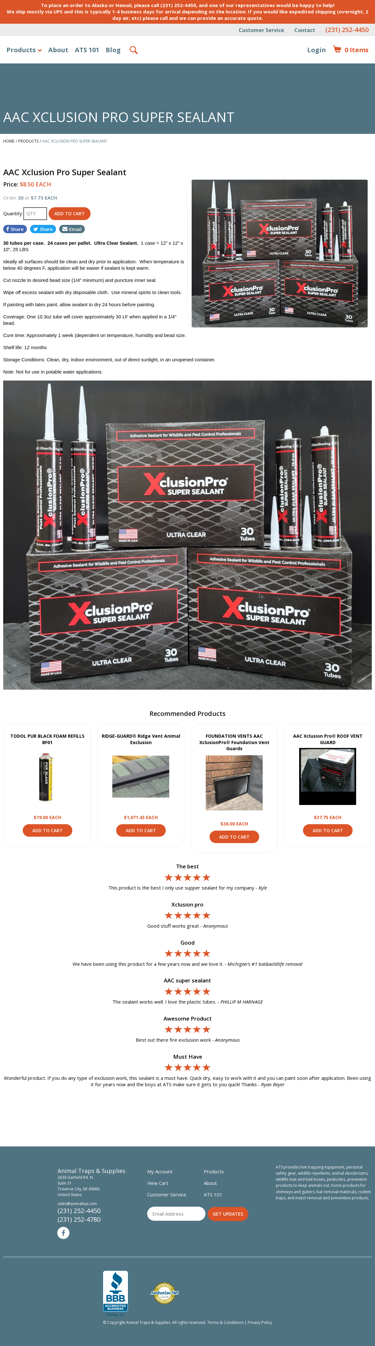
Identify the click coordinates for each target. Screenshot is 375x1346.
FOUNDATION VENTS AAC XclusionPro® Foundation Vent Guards (234, 742)
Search (134, 50)
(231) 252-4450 (347, 29)
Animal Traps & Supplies (187, 65)
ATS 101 (87, 49)
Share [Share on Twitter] (43, 229)
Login (316, 49)
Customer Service (261, 30)
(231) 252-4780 (79, 1219)
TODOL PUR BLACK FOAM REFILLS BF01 (47, 739)
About (58, 49)
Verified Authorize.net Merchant (164, 1293)
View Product (47, 776)
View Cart (157, 1183)
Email (72, 229)
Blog (113, 49)
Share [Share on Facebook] (15, 229)
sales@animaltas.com (77, 1203)
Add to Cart (47, 830)
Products (21, 49)
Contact (304, 30)
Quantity (13, 213)
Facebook (63, 1233)
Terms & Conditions (225, 1322)
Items (350, 50)
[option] (280, 253)
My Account (159, 1171)
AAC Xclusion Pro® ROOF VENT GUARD (328, 739)
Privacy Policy (260, 1322)
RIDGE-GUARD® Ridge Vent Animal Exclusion (141, 739)
